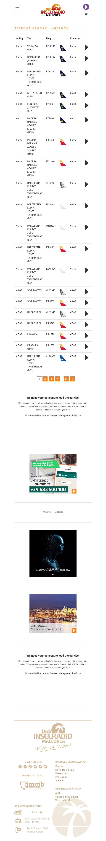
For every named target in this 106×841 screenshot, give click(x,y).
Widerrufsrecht (63, 800)
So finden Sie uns (64, 769)
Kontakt (59, 766)
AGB (57, 793)
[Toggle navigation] (17, 9)
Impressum (61, 777)
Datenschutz (62, 773)
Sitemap (59, 780)
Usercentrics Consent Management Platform (59, 415)
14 (66, 378)
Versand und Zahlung (66, 796)
